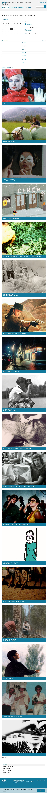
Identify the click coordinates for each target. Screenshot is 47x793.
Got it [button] (41, 790)
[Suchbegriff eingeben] (40, 7)
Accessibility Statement (19, 781)
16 (3, 30)
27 (8, 25)
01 (20, 25)
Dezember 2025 (28, 23)
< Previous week (4, 40)
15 (20, 29)
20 (14, 30)
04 (8, 27)
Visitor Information (7, 774)
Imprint (14, 782)
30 (17, 25)
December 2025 (28, 29)
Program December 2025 (8, 766)
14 (17, 29)
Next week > (44, 40)
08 (20, 27)
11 (8, 29)
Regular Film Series (7, 770)
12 (11, 29)
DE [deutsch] (7, 4)
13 (14, 29)
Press (18, 2)
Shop (16, 2)
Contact (17, 782)
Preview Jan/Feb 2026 (7, 768)
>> (22, 21)
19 (11, 30)
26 (11, 32)
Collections (12, 7)
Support (21, 2)
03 (14, 34)
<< (2, 21)
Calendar (5, 764)
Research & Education (21, 7)
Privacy (25, 781)
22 (20, 30)
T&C (14, 781)
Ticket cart (4, 4)
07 (17, 27)
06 (14, 27)
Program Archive (6, 772)
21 (17, 30)
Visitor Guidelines (30, 781)
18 (8, 30)
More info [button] (4, 791)
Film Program (5, 7)
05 (11, 27)
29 (14, 25)
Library (29, 7)
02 (3, 27)
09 (3, 29)
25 (3, 25)
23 (3, 32)
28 (11, 25)
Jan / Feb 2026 (28, 24)
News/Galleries (11, 2)
